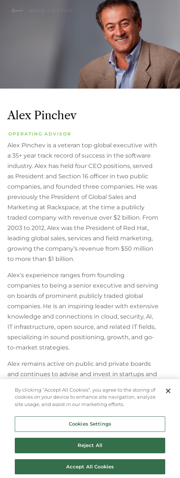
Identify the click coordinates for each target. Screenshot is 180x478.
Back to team (42, 11)
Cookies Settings (90, 426)
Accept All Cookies (90, 468)
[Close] (168, 392)
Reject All (90, 447)
